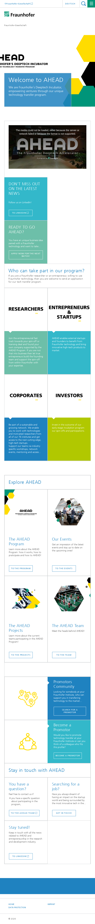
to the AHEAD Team (23, 813)
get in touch (64, 813)
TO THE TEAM (63, 655)
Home (11, 904)
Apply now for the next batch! (25, 254)
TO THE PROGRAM (21, 568)
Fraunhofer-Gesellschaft (15, 25)
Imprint (51, 904)
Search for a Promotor (70, 711)
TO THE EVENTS (63, 568)
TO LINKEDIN (19, 213)
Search (83, 3)
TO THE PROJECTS (20, 655)
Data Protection (17, 907)
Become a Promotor (68, 755)
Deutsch (70, 4)
